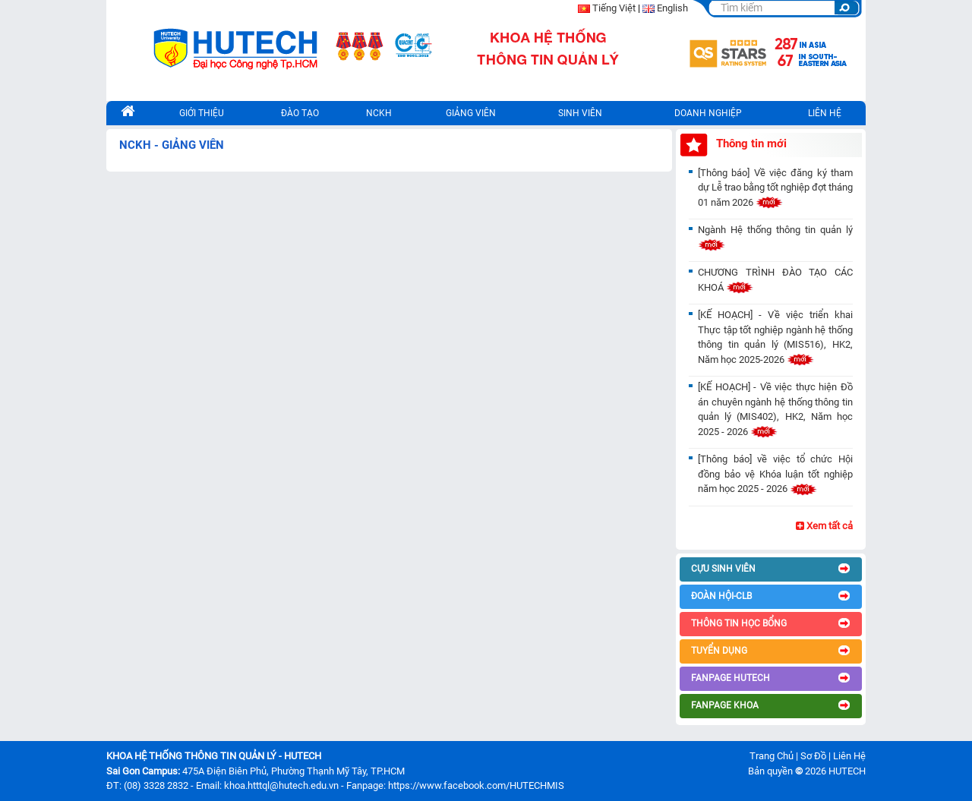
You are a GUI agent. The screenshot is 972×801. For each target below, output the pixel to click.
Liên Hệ (849, 756)
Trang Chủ (772, 756)
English (672, 8)
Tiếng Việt (614, 8)
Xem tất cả (824, 525)
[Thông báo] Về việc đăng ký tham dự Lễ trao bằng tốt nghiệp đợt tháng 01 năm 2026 (775, 187)
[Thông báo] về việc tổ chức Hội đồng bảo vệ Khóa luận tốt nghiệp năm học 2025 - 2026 (775, 473)
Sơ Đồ (813, 756)
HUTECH (847, 771)
